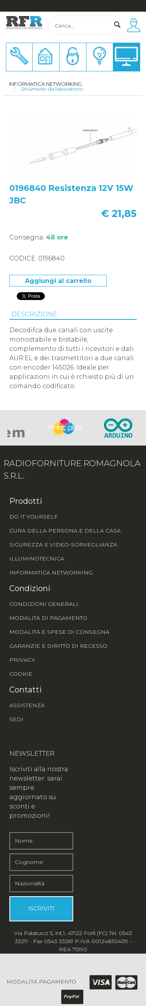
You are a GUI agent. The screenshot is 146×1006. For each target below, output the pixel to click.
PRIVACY (22, 659)
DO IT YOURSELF (33, 516)
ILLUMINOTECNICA (36, 558)
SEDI (16, 719)
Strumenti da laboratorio (52, 89)
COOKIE (20, 673)
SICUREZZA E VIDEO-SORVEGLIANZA (63, 544)
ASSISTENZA (27, 705)
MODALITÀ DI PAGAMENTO (48, 617)
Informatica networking (45, 84)
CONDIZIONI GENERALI (43, 603)
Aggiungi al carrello (58, 280)
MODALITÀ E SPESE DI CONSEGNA (59, 631)
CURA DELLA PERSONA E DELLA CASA (65, 530)
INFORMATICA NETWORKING (51, 572)
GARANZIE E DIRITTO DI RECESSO (58, 645)
